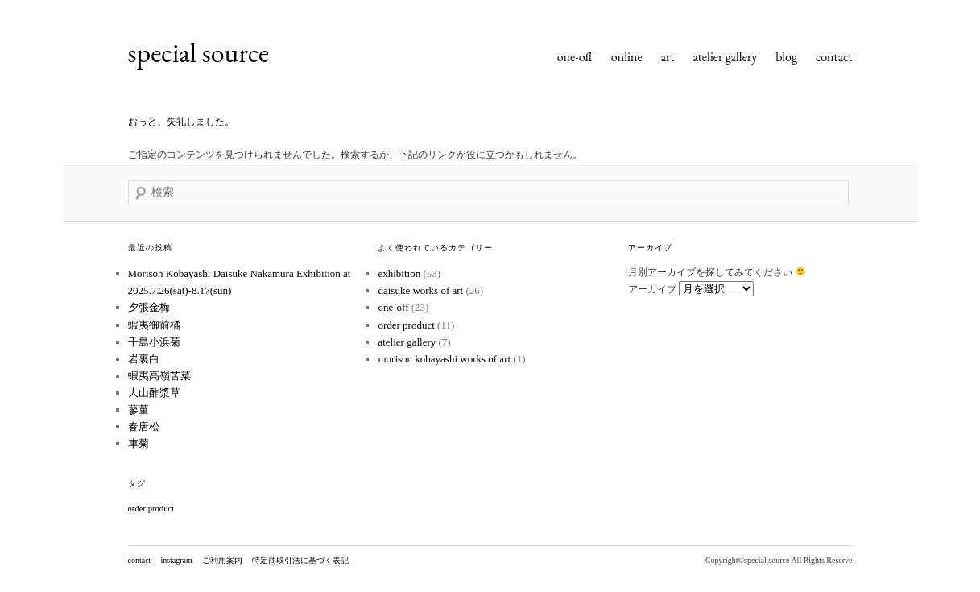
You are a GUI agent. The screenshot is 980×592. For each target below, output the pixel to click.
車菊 (138, 443)
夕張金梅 (149, 307)
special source (199, 52)
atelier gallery (725, 56)
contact (834, 56)
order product (406, 325)
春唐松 (143, 426)
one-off (575, 56)
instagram (176, 560)
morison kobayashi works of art (444, 359)
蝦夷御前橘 (154, 325)
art (668, 56)
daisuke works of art (420, 290)
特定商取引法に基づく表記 (300, 560)
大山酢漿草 (154, 393)
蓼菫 (138, 410)
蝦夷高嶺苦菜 (159, 376)
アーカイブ (652, 289)
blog (786, 56)
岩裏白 (143, 359)
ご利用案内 (222, 560)
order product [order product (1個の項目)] (151, 508)
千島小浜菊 (154, 342)
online (627, 56)
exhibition (399, 273)
